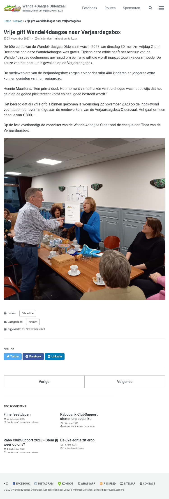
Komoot (67, 483)
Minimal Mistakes (83, 489)
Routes (110, 8)
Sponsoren (131, 8)
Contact (149, 483)
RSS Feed (110, 483)
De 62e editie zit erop (77, 440)
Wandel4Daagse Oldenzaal (44, 8)
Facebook (23, 483)
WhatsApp (88, 483)
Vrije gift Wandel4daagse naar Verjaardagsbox (62, 32)
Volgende (124, 382)
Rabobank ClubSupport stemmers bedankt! (79, 416)
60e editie (28, 313)
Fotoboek (89, 8)
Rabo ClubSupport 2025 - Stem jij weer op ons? (31, 442)
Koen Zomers (116, 489)
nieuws (33, 322)
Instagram (45, 483)
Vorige (44, 382)
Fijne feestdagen (17, 414)
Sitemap (129, 483)
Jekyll (67, 489)
